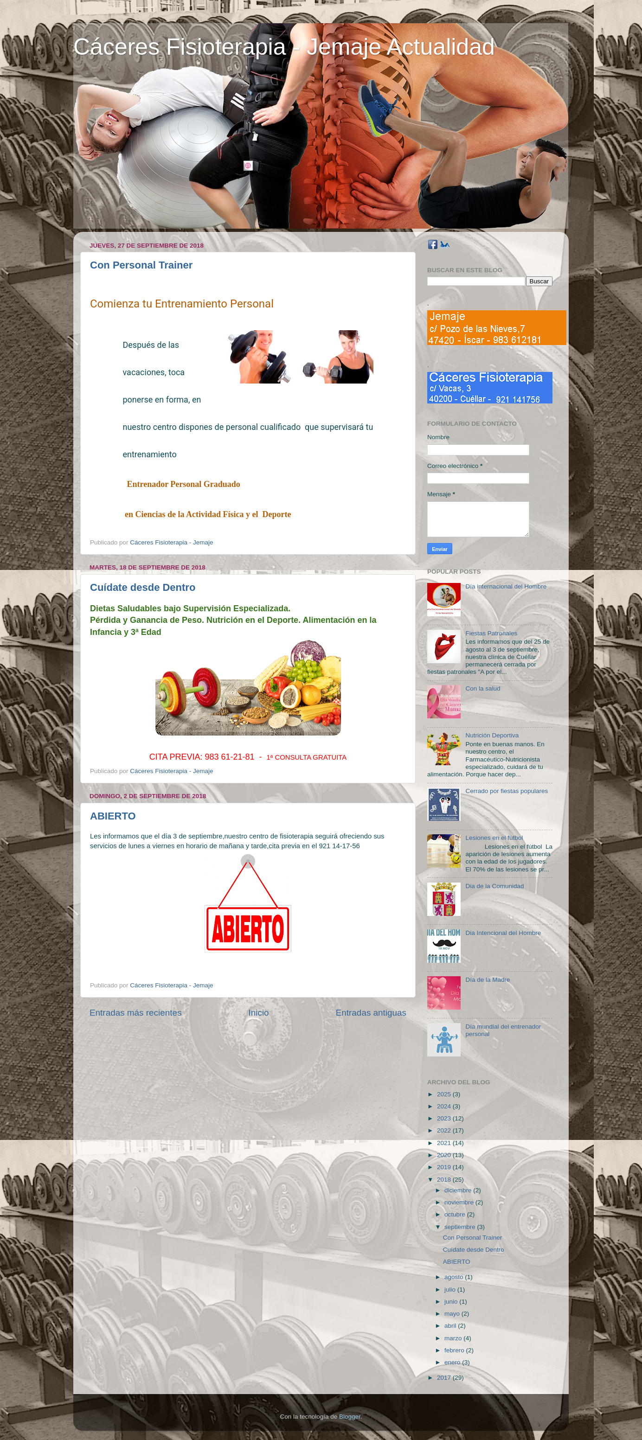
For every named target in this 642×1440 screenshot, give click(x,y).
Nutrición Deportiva (492, 735)
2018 (445, 1179)
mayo (453, 1313)
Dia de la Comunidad (494, 886)
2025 (445, 1094)
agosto (454, 1277)
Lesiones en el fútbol (494, 837)
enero (453, 1362)
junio (451, 1301)
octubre (455, 1214)
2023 (445, 1118)
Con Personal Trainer (141, 265)
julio (450, 1289)
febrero (455, 1350)
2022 (445, 1130)
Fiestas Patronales (491, 633)
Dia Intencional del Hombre (503, 932)
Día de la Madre (487, 979)
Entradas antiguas (371, 1013)
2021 (445, 1142)
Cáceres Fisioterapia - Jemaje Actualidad (284, 47)
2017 (445, 1377)
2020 (445, 1155)
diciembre (458, 1190)
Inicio (259, 1013)
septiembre (460, 1226)
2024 (445, 1106)
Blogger (349, 1416)
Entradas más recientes (135, 1013)
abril (451, 1325)
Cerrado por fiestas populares (506, 790)
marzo (453, 1338)
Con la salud (482, 688)
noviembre (459, 1202)
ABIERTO (113, 816)
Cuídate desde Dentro (142, 587)
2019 (445, 1167)
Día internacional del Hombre (505, 586)
